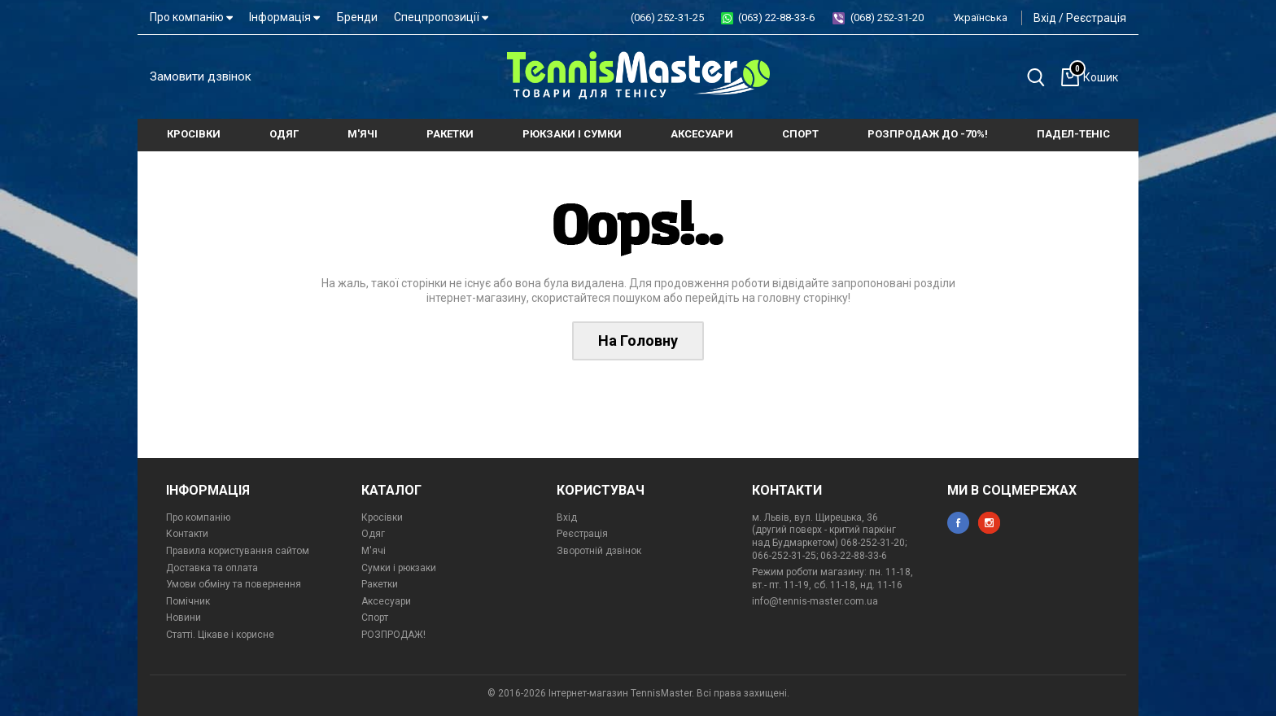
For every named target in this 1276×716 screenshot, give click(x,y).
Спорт (374, 617)
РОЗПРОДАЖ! (393, 634)
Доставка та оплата (212, 568)
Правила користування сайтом (237, 551)
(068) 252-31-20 (887, 17)
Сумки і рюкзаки (398, 568)
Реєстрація (1096, 17)
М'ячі (373, 551)
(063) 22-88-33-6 (776, 17)
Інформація (284, 17)
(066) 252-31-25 (667, 17)
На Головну (638, 340)
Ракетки (379, 584)
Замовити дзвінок (200, 76)
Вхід (1044, 17)
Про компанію (191, 17)
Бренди (357, 17)
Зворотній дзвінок (599, 551)
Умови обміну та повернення (233, 584)
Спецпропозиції (441, 17)
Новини (183, 617)
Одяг (373, 533)
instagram (989, 523)
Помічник (188, 601)
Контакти (187, 533)
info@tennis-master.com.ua (815, 601)
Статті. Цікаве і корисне (220, 634)
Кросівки (382, 517)
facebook (958, 523)
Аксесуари (386, 601)
